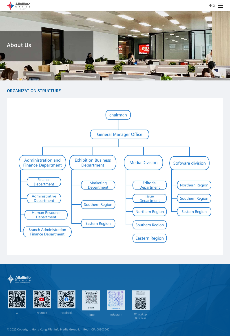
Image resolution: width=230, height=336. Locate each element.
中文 (212, 5)
